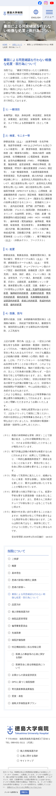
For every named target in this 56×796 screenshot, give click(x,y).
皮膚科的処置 (37, 293)
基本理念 (16, 573)
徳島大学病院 (24, 703)
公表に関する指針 (29, 755)
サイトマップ (27, 760)
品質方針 (16, 604)
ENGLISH (35, 17)
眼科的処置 (22, 297)
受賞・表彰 (17, 696)
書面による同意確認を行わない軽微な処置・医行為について (28, 596)
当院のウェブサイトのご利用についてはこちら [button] (24, 787)
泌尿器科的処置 (11, 300)
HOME (5, 44)
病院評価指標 (18, 640)
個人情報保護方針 (29, 751)
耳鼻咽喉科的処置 (39, 297)
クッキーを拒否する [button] (11, 792)
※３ (39, 259)
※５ (28, 341)
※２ (8, 240)
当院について (17, 44)
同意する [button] (24, 792)
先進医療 (16, 633)
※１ (19, 141)
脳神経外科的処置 (19, 293)
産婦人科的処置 (29, 300)
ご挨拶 (15, 559)
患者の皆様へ (18, 587)
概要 (14, 566)
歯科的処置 (16, 304)
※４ (37, 262)
